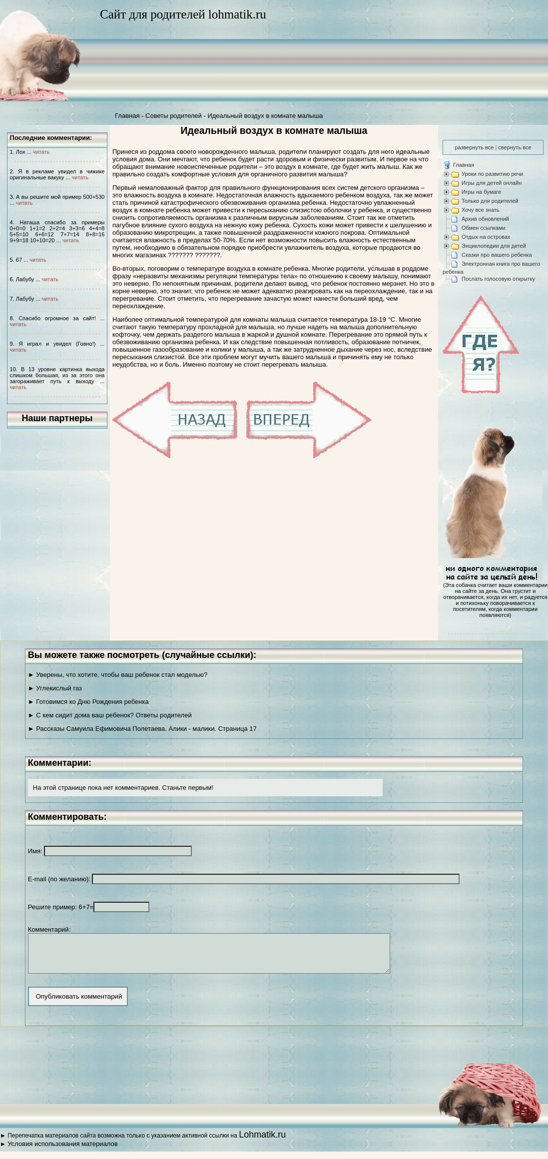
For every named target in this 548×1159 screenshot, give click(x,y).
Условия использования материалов (62, 1151)
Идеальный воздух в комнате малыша (265, 115)
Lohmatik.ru (262, 1142)
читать (41, 152)
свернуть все (514, 147)
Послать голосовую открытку (498, 279)
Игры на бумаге (481, 192)
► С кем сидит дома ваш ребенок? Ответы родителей (110, 715)
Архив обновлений (485, 219)
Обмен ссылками (484, 228)
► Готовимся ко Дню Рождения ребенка (88, 701)
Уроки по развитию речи (492, 174)
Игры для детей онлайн (492, 183)
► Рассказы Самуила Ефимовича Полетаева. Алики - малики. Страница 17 (142, 728)
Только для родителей (490, 201)
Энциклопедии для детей (494, 246)
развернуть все (474, 147)
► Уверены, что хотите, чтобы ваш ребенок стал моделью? (118, 674)
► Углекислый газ (55, 688)
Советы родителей (173, 115)
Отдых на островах (486, 237)
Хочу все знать (481, 210)
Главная (127, 115)
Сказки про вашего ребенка (497, 255)
